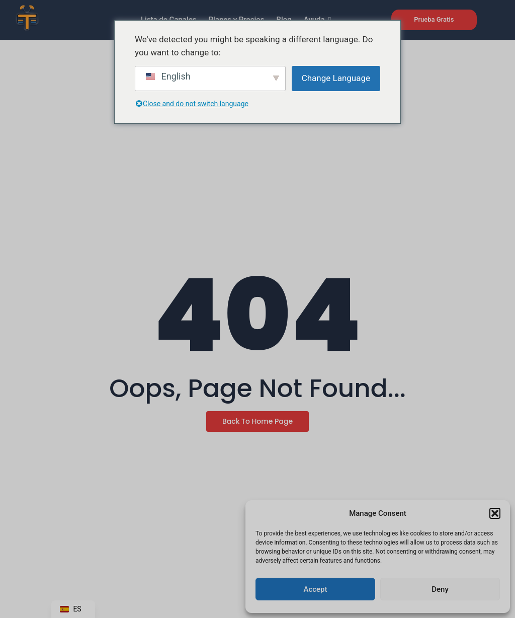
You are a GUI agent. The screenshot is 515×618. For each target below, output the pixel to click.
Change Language (336, 78)
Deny (440, 589)
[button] (495, 513)
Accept (315, 589)
